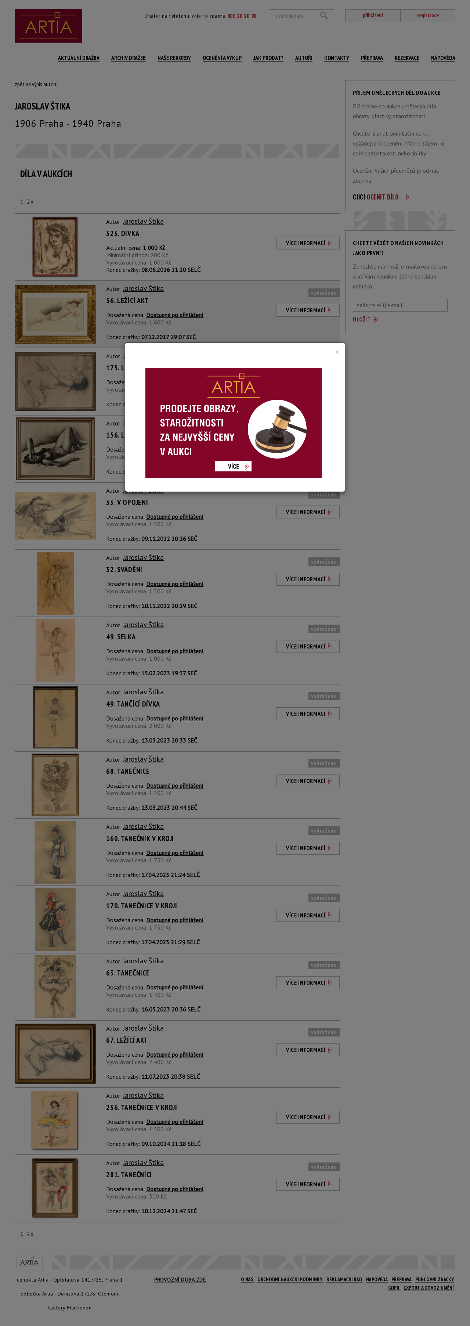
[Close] (337, 352)
